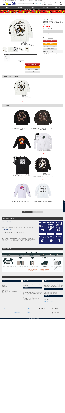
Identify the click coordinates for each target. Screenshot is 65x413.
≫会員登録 (28, 308)
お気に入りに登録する (50, 48)
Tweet (44, 17)
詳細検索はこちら (38, 3)
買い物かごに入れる (50, 40)
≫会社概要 (3, 308)
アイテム (9, 7)
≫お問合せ (28, 311)
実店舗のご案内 (45, 7)
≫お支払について (16, 308)
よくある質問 (57, 7)
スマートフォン (27, 211)
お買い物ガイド (44, 3)
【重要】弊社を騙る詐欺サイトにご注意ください (32, 9)
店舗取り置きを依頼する (49, 43)
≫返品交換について (17, 311)
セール (32, 7)
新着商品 (20, 7)
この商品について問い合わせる (49, 46)
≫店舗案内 (28, 312)
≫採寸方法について (17, 312)
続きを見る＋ (21, 61)
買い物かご (60, 3)
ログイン (55, 3)
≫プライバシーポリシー (5, 311)
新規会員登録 (50, 3)
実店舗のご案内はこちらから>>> (48, 301)
